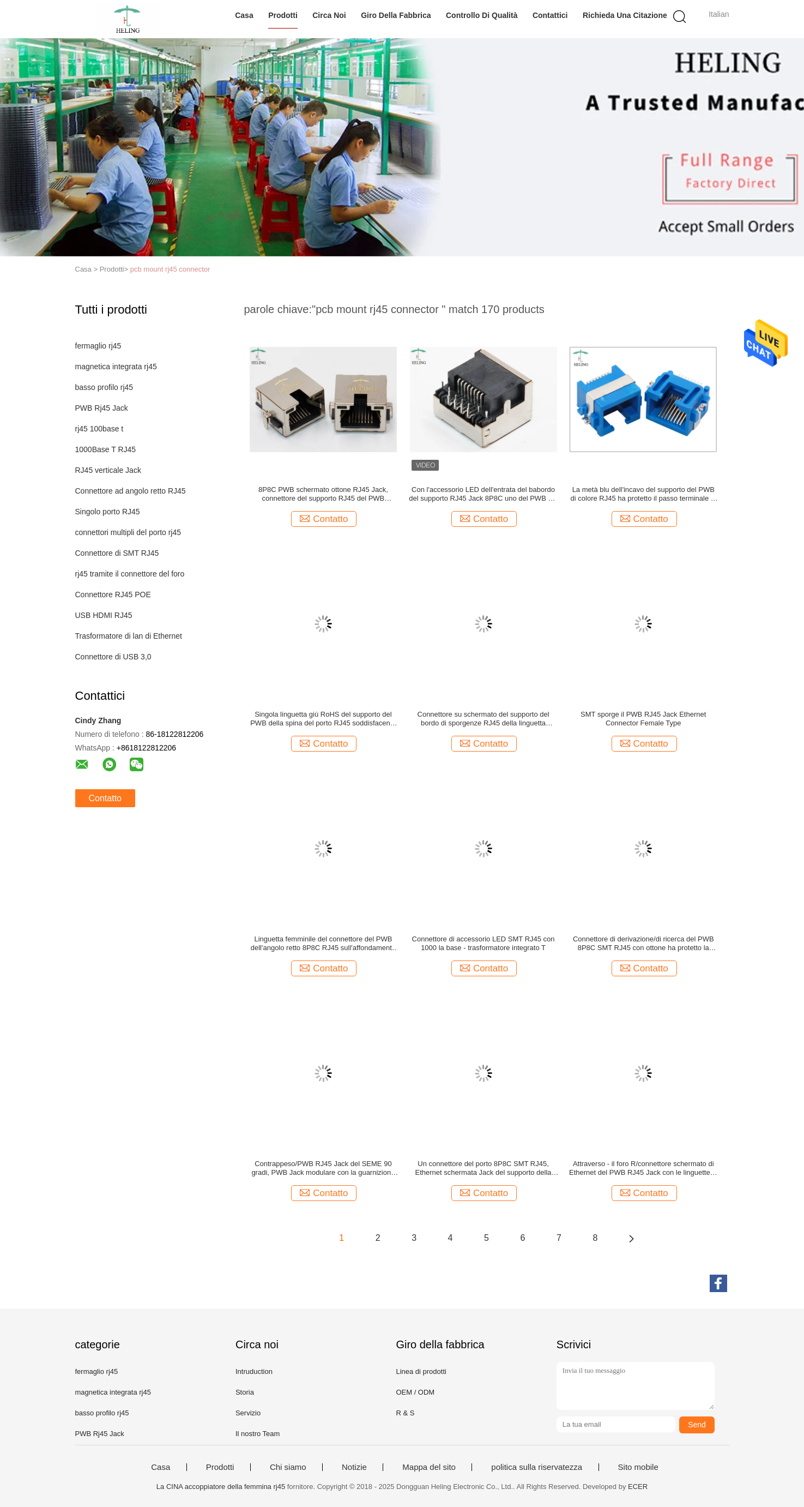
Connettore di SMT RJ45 (117, 553)
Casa (244, 15)
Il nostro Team (257, 1434)
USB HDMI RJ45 (103, 615)
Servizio (248, 1413)
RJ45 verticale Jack (108, 470)
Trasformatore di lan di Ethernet (128, 636)
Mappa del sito (429, 1467)
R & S (405, 1413)
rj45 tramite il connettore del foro (130, 573)
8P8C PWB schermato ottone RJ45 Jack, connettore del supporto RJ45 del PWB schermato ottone (323, 494)
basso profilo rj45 (104, 387)
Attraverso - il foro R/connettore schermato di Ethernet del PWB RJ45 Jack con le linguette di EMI (643, 1168)
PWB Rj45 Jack (101, 408)
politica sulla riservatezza (536, 1467)
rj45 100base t (99, 428)
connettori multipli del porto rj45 (128, 532)
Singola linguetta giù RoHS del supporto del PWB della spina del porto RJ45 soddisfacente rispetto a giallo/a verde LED (323, 719)
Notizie (354, 1467)
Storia (244, 1392)
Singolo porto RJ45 (107, 511)
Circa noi (329, 15)
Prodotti (283, 15)
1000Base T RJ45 (105, 449)
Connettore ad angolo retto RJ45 (130, 491)
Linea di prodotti (421, 1371)
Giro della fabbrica (396, 15)
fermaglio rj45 (98, 345)
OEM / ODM (415, 1392)
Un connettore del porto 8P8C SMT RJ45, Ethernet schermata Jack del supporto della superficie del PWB (483, 1168)
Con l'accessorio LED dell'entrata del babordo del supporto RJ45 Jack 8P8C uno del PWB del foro (483, 494)
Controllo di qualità (481, 15)
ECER (638, 1486)
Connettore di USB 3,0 (113, 656)
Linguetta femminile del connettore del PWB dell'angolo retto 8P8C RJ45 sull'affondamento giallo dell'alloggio (323, 943)
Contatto (105, 798)
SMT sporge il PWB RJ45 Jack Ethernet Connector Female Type (643, 718)
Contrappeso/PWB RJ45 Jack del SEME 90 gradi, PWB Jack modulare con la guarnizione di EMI (323, 1168)
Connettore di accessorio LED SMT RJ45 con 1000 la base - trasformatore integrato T (483, 943)
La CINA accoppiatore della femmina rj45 (220, 1486)
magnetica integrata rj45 (116, 366)
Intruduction (254, 1371)
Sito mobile (638, 1467)
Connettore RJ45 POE (113, 594)
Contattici (550, 15)
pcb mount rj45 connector (170, 269)
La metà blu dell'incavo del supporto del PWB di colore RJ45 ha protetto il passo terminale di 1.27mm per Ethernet (643, 494)
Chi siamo (288, 1467)
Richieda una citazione (625, 15)
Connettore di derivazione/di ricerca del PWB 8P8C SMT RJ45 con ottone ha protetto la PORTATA (643, 943)
